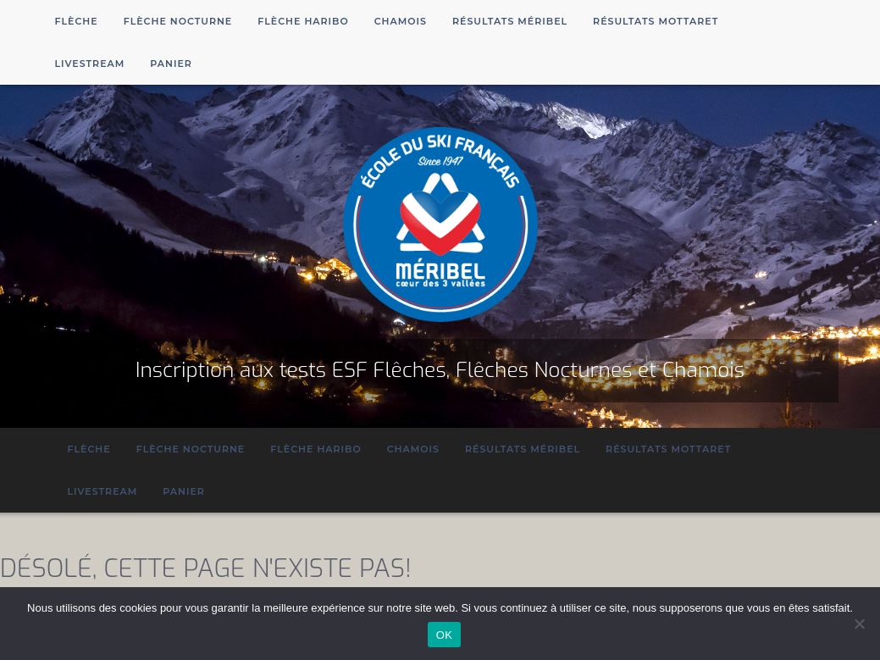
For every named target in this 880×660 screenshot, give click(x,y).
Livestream (90, 63)
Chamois (400, 21)
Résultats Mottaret (655, 21)
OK (444, 635)
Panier (171, 63)
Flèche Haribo (303, 21)
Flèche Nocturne (178, 21)
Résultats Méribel (509, 21)
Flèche (76, 21)
